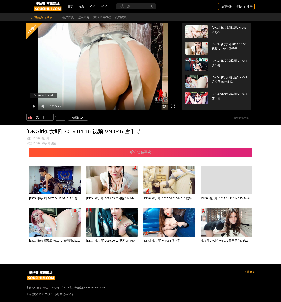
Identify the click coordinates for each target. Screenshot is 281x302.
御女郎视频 (49, 143)
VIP (92, 6)
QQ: (40, 287)
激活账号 (84, 17)
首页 (71, 6)
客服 (28, 287)
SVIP (103, 6)
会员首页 (68, 17)
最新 (82, 6)
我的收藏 (121, 17)
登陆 (239, 6)
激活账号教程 (102, 17)
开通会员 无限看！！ (44, 17)
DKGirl (37, 143)
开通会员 (250, 271)
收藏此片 (78, 117)
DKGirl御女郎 (41, 138)
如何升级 (226, 6)
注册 (250, 6)
